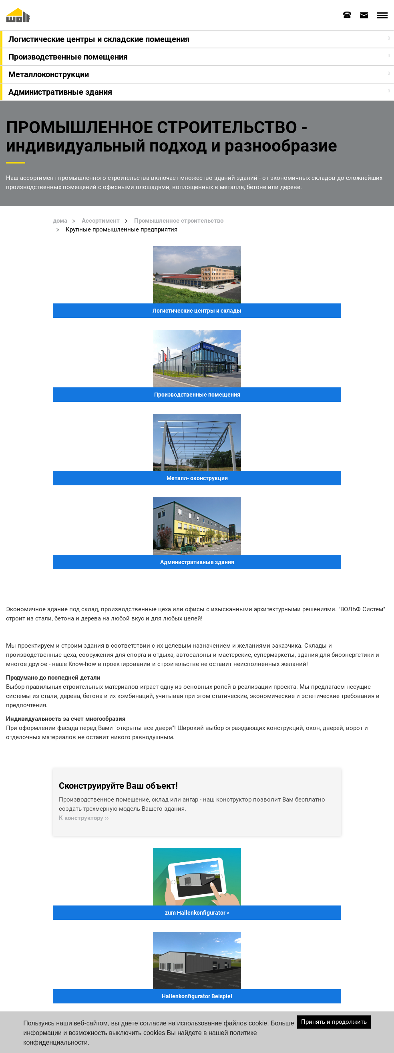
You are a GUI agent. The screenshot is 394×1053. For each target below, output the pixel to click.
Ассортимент (101, 220)
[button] (198, 39)
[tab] (347, 15)
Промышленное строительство (178, 220)
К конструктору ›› (84, 818)
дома (60, 220)
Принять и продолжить (334, 1021)
